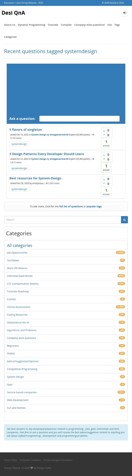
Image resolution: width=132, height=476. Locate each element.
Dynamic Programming (31, 24)
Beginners (13, 345)
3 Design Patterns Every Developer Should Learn (46, 154)
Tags (117, 24)
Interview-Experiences (19, 275)
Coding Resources (17, 314)
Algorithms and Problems (21, 330)
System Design (38, 134)
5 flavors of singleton (25, 129)
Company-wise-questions (21, 338)
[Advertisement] (66, 88)
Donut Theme (12, 468)
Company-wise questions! (89, 24)
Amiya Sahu (44, 468)
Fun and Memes (16, 407)
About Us (9, 24)
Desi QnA (13, 12)
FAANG (11, 353)
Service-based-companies (22, 392)
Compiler (66, 24)
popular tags (94, 206)
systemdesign (19, 144)
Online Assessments (18, 307)
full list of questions (71, 206)
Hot (109, 24)
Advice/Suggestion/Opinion (22, 361)
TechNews (13, 260)
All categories (19, 245)
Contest (11, 299)
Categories (10, 36)
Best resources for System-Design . (36, 178)
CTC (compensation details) (22, 283)
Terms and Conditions (30, 460)
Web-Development (17, 400)
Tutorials (53, 24)
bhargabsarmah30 (59, 134)
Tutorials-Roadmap (18, 291)
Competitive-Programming (22, 369)
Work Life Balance (17, 268)
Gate (9, 384)
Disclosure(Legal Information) (58, 460)
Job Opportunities (17, 252)
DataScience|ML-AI (18, 322)
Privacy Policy (10, 460)
